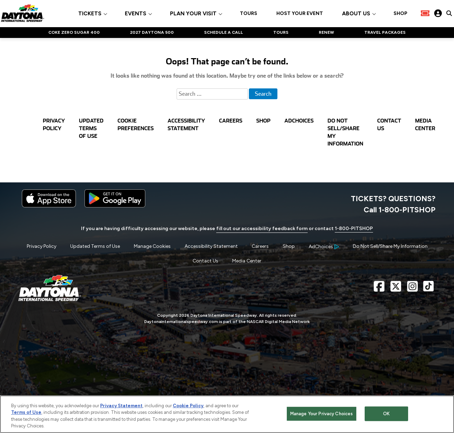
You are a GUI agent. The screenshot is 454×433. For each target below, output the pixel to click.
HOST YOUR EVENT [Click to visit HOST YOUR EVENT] (299, 13)
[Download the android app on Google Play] (114, 206)
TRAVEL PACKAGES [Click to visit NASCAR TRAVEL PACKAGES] (385, 32)
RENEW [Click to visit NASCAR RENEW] (326, 32)
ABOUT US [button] (356, 14)
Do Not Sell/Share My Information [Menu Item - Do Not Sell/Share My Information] (390, 246)
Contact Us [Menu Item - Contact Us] (205, 261)
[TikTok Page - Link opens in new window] (428, 289)
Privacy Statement (121, 405)
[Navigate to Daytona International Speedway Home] (22, 13)
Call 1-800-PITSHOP (400, 209)
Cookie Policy (188, 405)
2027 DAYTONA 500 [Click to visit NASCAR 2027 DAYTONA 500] (152, 32)
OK (386, 413)
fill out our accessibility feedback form (262, 228)
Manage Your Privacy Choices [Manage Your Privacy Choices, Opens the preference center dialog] (321, 413)
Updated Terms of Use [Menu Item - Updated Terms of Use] (95, 246)
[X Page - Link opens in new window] (396, 289)
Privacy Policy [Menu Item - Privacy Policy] (41, 246)
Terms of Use (26, 412)
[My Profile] (438, 13)
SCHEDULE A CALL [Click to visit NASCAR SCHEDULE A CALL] (223, 32)
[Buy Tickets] (425, 13)
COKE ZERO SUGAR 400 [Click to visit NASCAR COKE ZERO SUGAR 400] (74, 32)
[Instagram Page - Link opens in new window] (412, 289)
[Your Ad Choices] (324, 247)
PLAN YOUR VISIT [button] (193, 14)
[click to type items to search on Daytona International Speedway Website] (449, 13)
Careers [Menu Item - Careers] (260, 246)
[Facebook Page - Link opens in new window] (379, 289)
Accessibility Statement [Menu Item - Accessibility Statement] (211, 246)
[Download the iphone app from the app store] (48, 206)
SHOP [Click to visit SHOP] (400, 13)
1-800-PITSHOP (354, 228)
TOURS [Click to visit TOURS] (248, 13)
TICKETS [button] (90, 14)
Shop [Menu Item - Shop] (289, 246)
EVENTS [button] (135, 14)
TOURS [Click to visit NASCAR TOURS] (281, 32)
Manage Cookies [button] (152, 246)
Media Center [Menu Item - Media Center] (246, 261)
